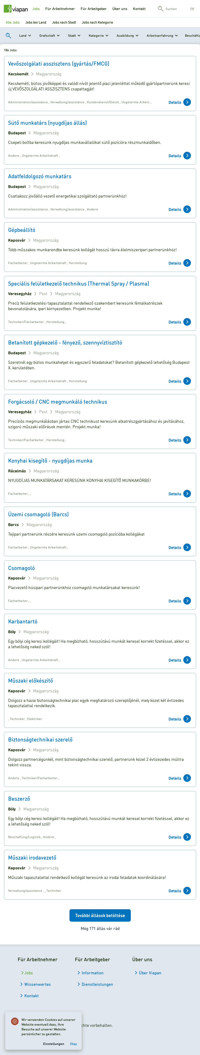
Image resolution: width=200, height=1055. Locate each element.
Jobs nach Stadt (64, 22)
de (192, 8)
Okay (73, 1043)
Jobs (36, 8)
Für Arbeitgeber (94, 8)
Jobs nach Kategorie (97, 22)
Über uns (119, 8)
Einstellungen (54, 1043)
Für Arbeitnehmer (60, 8)
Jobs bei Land (35, 22)
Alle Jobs (13, 22)
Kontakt (139, 8)
